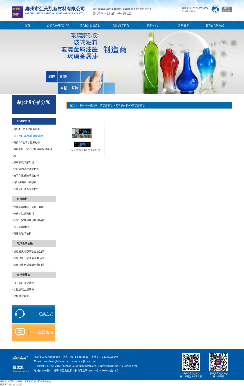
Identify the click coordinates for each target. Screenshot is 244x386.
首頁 (27, 25)
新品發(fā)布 (121, 25)
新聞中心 (152, 25)
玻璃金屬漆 (23, 274)
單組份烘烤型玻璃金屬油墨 (28, 264)
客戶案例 (184, 25)
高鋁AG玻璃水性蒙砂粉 (26, 142)
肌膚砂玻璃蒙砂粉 (23, 162)
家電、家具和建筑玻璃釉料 (28, 220)
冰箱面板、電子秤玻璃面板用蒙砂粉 (32, 152)
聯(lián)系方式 (215, 25)
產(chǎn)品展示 (90, 25)
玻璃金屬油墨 (25, 243)
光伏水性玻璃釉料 (23, 213)
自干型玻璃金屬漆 (23, 283)
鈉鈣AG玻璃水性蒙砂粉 (26, 129)
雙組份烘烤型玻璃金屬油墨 (28, 251)
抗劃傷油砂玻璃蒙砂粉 (26, 169)
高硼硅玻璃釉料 (22, 233)
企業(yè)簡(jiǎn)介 (58, 25)
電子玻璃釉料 (21, 227)
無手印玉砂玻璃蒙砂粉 (26, 175)
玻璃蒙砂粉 (23, 121)
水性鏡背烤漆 (21, 296)
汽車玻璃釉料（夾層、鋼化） (30, 207)
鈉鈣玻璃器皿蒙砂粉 (25, 182)
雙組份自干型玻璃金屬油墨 (28, 258)
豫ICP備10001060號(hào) (103, 370)
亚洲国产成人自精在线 (11, 384)
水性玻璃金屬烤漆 (23, 289)
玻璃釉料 (22, 199)
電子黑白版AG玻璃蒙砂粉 (28, 136)
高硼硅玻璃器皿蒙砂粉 (26, 189)
